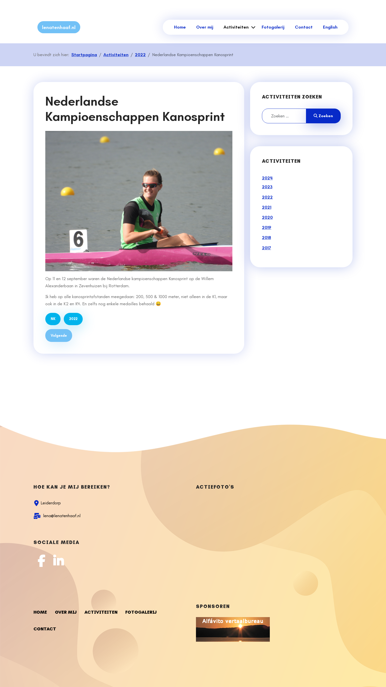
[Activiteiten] (253, 27)
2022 (73, 319)
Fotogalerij (273, 27)
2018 (266, 237)
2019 (266, 227)
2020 (267, 217)
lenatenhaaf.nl (59, 27)
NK (53, 319)
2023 (267, 187)
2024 (267, 178)
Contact (304, 27)
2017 (266, 248)
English (330, 27)
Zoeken (323, 115)
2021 (266, 207)
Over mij (204, 27)
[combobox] (284, 116)
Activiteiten (236, 27)
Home (180, 27)
